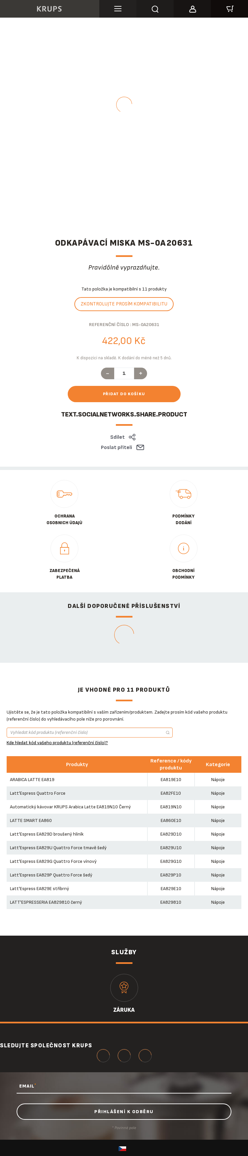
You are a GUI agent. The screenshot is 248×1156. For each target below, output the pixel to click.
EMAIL (27, 1086)
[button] (192, 8)
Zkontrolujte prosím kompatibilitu (124, 304)
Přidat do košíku (124, 394)
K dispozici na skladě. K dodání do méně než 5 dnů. (124, 358)
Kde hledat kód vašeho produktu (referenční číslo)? (57, 743)
